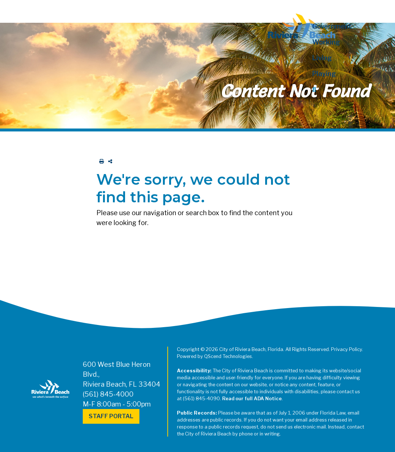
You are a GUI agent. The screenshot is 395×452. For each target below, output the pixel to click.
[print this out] (100, 161)
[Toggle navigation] (12, 10)
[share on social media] (108, 161)
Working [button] (326, 42)
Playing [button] (324, 73)
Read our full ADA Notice (252, 398)
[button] (340, 89)
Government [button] (332, 26)
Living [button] (322, 58)
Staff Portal (111, 416)
